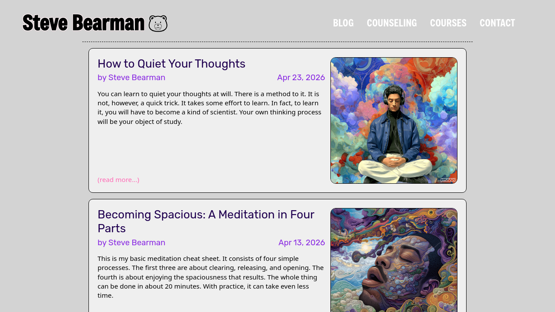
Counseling (392, 22)
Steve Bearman (83, 22)
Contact (497, 22)
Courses (448, 22)
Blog (343, 22)
